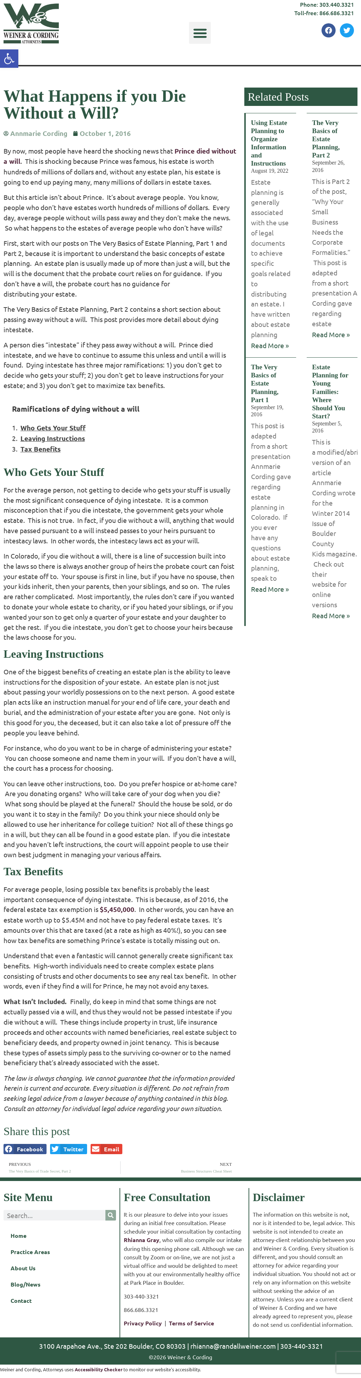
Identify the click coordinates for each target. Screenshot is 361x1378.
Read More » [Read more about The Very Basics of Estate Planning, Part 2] (331, 334)
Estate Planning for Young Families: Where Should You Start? (330, 391)
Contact (21, 1300)
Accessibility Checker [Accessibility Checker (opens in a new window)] (98, 1369)
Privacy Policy (143, 1323)
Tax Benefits (40, 449)
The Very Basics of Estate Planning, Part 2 (325, 139)
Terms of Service (191, 1323)
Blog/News (26, 1284)
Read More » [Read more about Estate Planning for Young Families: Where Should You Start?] (331, 615)
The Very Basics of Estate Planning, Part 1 (265, 383)
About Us (23, 1268)
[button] (200, 33)
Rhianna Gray (141, 1239)
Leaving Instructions (52, 438)
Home (18, 1235)
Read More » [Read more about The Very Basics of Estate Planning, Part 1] (270, 589)
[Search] (110, 1215)
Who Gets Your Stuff (53, 427)
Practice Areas (30, 1251)
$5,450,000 (117, 909)
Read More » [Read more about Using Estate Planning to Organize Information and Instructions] (270, 345)
